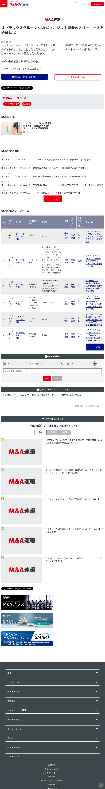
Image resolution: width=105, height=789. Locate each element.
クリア (57, 378)
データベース (13, 682)
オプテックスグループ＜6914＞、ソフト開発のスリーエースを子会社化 (94, 235)
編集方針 (52, 765)
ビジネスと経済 (14, 728)
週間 (52, 432)
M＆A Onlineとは (52, 769)
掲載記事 (52, 784)
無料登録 (97, 4)
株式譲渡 (26, 104)
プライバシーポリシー (52, 772)
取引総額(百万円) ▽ (80, 222)
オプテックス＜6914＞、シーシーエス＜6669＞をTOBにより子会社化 (94, 260)
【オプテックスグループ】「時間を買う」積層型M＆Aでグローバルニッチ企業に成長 (37, 125)
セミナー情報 (13, 747)
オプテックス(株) (20, 261)
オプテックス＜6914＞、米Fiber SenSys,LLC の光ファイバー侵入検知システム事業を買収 (94, 301)
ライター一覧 (13, 756)
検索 (47, 378)
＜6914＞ (45, 27)
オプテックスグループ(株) (20, 236)
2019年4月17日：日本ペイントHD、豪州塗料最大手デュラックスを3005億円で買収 (42, 395)
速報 (9, 672)
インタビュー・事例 (16, 710)
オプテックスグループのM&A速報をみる (22, 68)
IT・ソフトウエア (12, 104)
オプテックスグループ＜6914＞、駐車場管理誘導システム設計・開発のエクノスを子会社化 (43, 167)
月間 (65, 432)
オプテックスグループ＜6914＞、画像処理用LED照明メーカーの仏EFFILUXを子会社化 (94, 319)
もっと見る (52, 198)
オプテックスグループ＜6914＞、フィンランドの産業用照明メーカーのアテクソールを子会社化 (46, 159)
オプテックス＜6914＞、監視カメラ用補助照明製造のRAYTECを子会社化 (94, 284)
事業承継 (11, 700)
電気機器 (66, 261)
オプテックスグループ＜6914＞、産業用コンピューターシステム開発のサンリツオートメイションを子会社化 (52, 184)
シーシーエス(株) (33, 261)
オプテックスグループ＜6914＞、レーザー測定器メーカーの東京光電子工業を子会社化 (41, 193)
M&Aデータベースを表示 (24, 76)
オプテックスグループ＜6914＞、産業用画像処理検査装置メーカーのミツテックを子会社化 (43, 176)
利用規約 (52, 776)
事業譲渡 (73, 302)
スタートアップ (14, 719)
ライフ (10, 738)
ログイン (82, 4)
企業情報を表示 (78, 77)
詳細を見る (90, 266)
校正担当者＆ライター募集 (52, 780)
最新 (40, 432)
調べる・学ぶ (13, 691)
